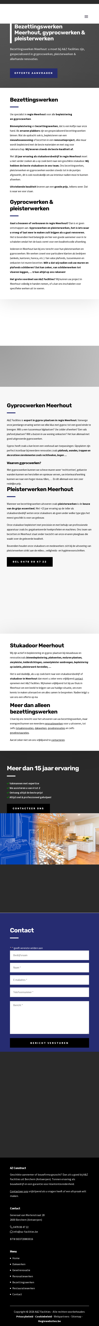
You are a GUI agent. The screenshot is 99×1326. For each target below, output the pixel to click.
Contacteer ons (28, 808)
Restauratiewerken (23, 1288)
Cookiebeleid (43, 1316)
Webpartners (61, 1316)
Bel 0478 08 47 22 (30, 561)
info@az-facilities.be (24, 1231)
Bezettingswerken (23, 1282)
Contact (17, 1294)
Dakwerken (18, 1264)
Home (16, 1258)
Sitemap (76, 1316)
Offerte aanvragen (33, 73)
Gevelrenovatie (21, 1270)
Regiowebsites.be (49, 1321)
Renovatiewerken (22, 1276)
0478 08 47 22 (19, 1227)
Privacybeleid (24, 1316)
